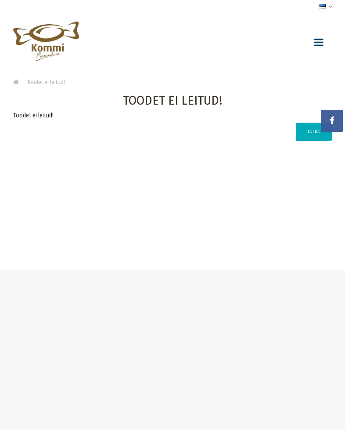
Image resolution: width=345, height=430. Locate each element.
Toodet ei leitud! (46, 82)
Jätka (314, 132)
